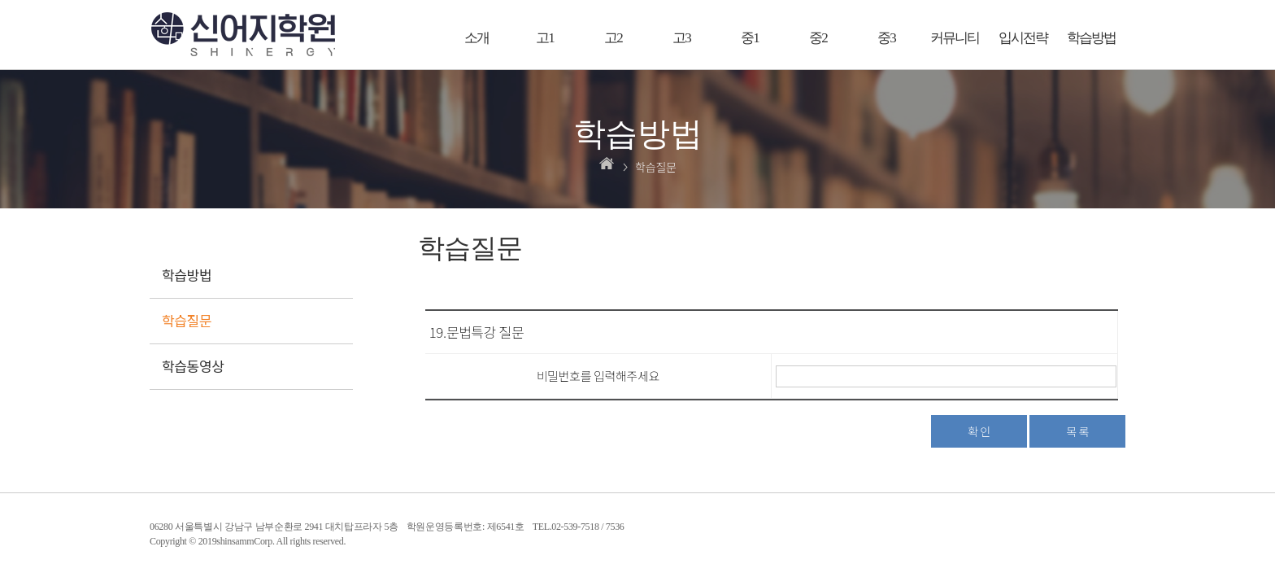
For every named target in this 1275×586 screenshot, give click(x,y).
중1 (750, 38)
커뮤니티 (954, 38)
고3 (681, 38)
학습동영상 (193, 366)
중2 (818, 38)
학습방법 (1091, 38)
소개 (476, 38)
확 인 (979, 431)
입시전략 (1023, 38)
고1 (545, 38)
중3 (886, 38)
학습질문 (186, 320)
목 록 (1077, 431)
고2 (613, 38)
